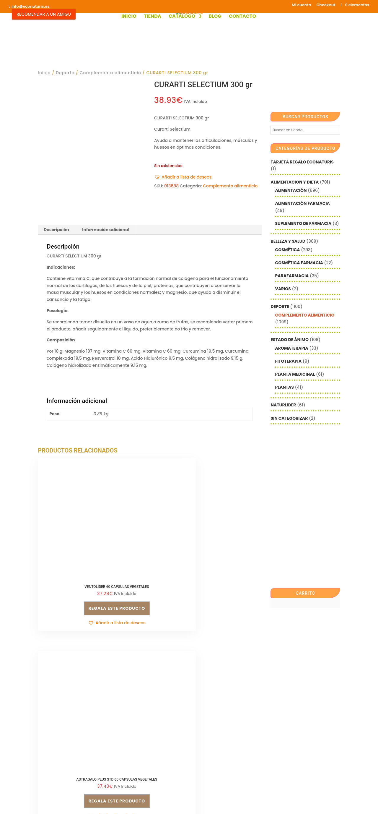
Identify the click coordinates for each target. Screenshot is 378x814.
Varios (283, 289)
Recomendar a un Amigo (44, 14)
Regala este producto (72, 584)
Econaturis (242, 804)
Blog (214, 17)
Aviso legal (49, 749)
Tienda (152, 17)
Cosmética (287, 250)
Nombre (201, 717)
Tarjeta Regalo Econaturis (302, 162)
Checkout (325, 5)
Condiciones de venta (138, 700)
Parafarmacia (292, 276)
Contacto (242, 17)
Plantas (284, 387)
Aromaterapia (291, 348)
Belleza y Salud (288, 241)
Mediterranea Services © (165, 804)
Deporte (65, 73)
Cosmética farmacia (299, 263)
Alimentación (291, 190)
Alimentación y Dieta (295, 182)
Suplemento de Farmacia (303, 223)
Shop (144, 773)
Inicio (128, 17)
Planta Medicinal (295, 374)
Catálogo (182, 17)
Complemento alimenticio (110, 73)
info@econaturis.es (58, 738)
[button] (182, 177)
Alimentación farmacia (302, 203)
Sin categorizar (289, 418)
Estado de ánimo (289, 340)
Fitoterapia (288, 361)
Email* (200, 699)
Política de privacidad (138, 711)
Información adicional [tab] (105, 230)
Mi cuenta (301, 5)
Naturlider (283, 405)
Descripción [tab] (56, 230)
